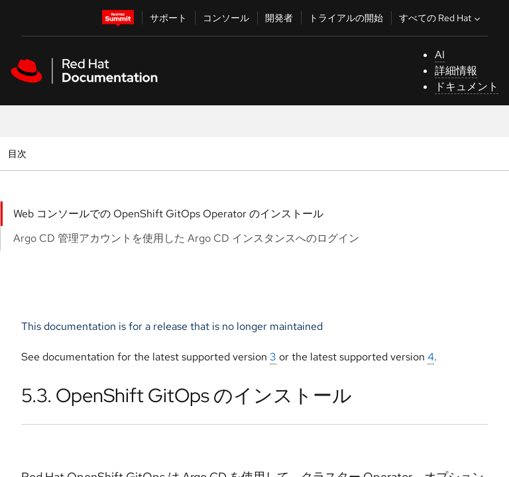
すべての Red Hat (441, 18)
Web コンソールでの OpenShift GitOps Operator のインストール (168, 214)
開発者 (279, 18)
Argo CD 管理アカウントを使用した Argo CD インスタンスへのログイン (186, 238)
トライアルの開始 (346, 18)
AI (440, 55)
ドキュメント (466, 86)
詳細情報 (456, 71)
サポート (168, 18)
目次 (18, 153)
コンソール (226, 18)
